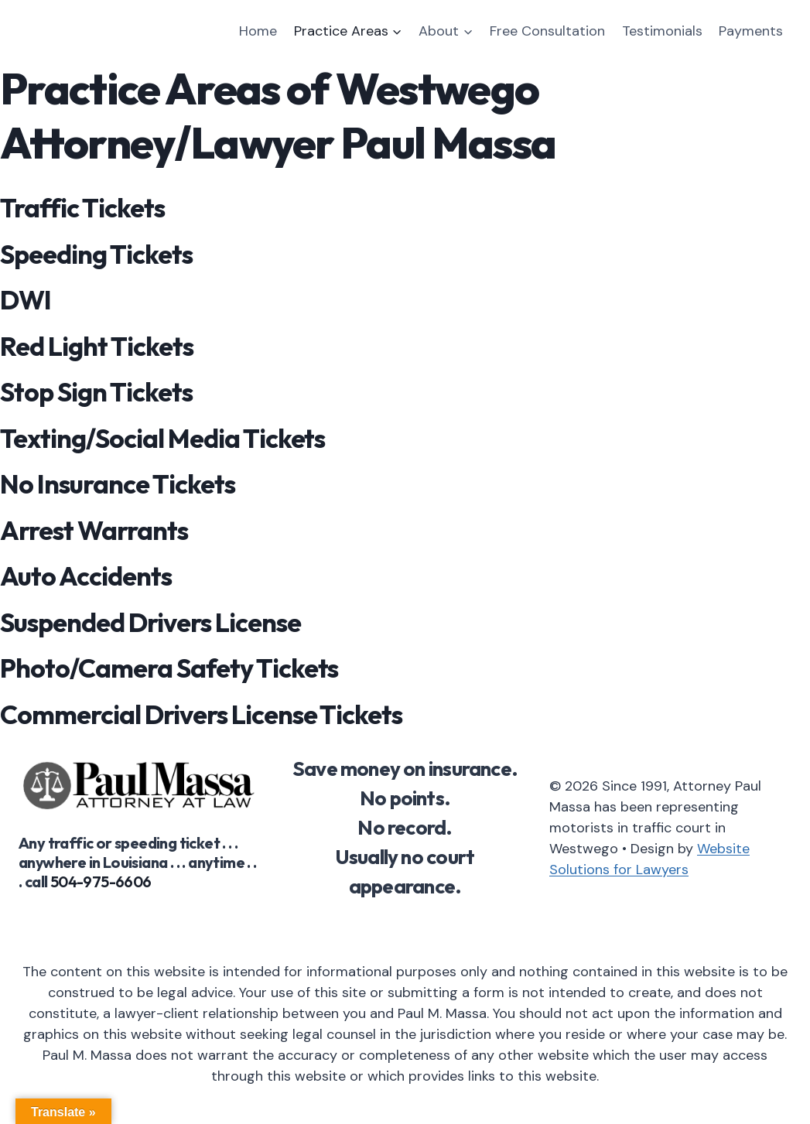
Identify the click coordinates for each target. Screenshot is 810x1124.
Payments (751, 31)
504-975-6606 (101, 881)
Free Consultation (547, 31)
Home (258, 31)
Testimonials (662, 31)
